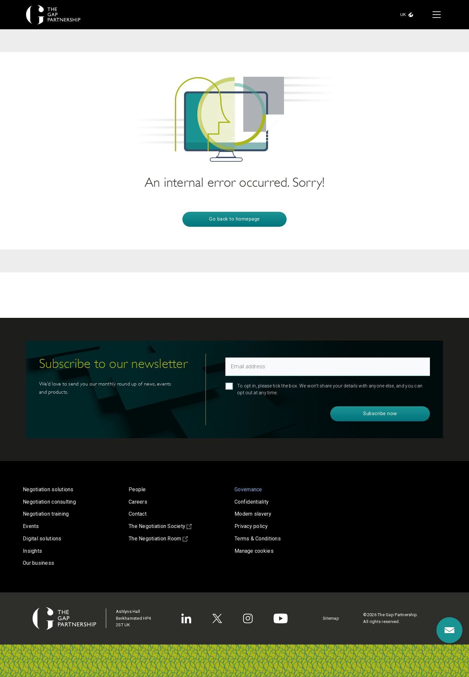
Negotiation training (46, 514)
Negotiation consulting (49, 502)
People (137, 489)
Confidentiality (251, 502)
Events (31, 526)
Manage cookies (254, 551)
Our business (38, 563)
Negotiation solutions (48, 489)
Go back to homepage (234, 219)
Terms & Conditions (257, 538)
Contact (138, 514)
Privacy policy (251, 526)
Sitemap (331, 618)
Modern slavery (252, 514)
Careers (138, 502)
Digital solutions (42, 538)
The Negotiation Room (158, 538)
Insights (32, 551)
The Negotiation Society (160, 526)
